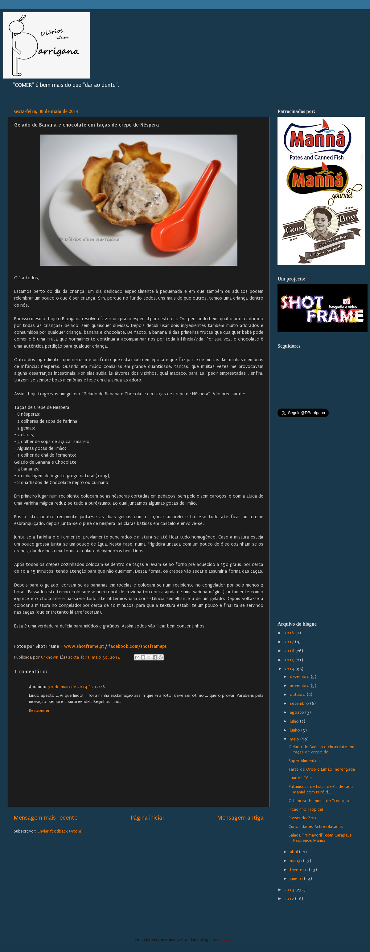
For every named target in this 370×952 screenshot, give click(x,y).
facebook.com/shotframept (137, 646)
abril (294, 851)
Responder (39, 710)
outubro (298, 694)
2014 (289, 669)
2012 (289, 898)
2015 (289, 660)
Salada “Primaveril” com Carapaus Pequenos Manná (320, 838)
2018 (289, 633)
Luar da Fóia (300, 778)
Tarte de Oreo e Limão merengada (322, 769)
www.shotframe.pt (84, 646)
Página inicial (147, 817)
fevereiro (299, 869)
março (296, 860)
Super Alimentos (304, 760)
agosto (297, 712)
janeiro (297, 878)
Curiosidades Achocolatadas (316, 826)
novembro (300, 685)
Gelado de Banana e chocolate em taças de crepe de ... (321, 749)
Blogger (226, 939)
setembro (300, 703)
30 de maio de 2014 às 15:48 (76, 686)
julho (295, 721)
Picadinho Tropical (306, 809)
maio (295, 739)
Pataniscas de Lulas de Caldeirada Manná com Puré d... (321, 789)
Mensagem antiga (240, 817)
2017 (289, 641)
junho (295, 730)
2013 (289, 889)
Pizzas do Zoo (302, 818)
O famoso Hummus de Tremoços (320, 800)
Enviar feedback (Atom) (60, 831)
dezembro (300, 676)
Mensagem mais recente (45, 817)
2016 (289, 650)
